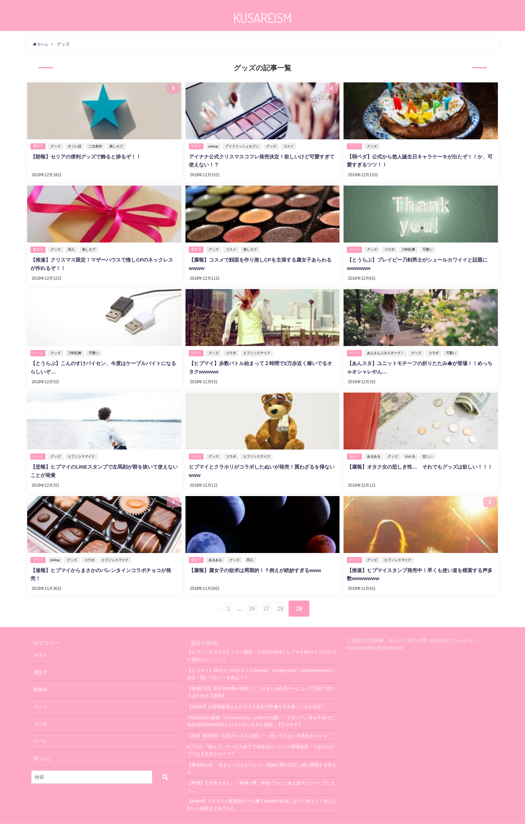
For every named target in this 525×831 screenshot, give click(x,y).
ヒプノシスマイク (258, 348)
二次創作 (96, 145)
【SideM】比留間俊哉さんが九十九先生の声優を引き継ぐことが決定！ (256, 697)
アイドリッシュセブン (243, 145)
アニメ (355, 145)
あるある (374, 450)
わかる (411, 450)
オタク (197, 145)
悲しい (429, 450)
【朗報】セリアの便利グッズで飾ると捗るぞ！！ (89, 155)
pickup (214, 145)
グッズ (57, 145)
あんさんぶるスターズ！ (386, 348)
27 (275, 599)
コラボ (390, 247)
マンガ (40, 714)
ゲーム (355, 247)
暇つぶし (42, 749)
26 (252, 599)
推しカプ (117, 145)
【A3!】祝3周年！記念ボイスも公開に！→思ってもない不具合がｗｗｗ (257, 726)
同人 (72, 247)
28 (297, 599)
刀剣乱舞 (409, 247)
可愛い (429, 247)
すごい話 (75, 145)
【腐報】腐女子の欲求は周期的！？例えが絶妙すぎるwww (258, 561)
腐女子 (38, 145)
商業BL (41, 680)
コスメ (290, 145)
